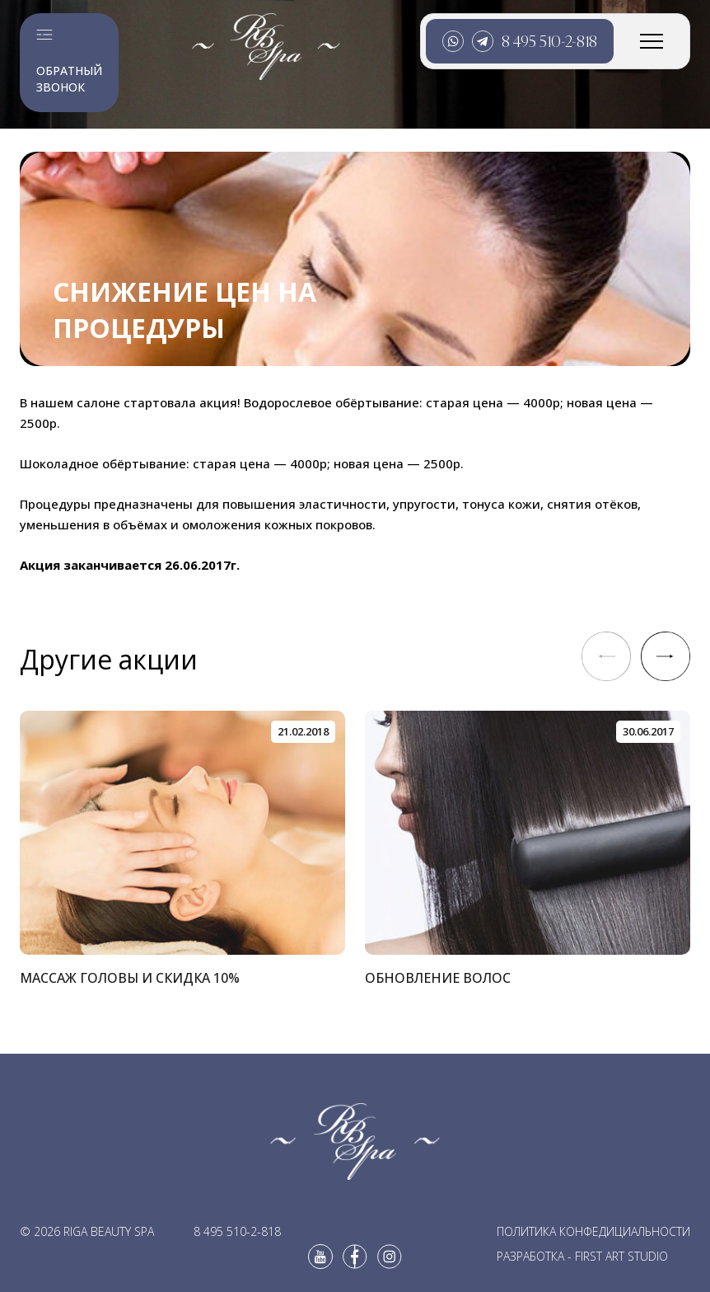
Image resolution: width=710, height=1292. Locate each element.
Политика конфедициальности (593, 1231)
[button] (665, 656)
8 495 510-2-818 (549, 41)
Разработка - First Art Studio (582, 1256)
